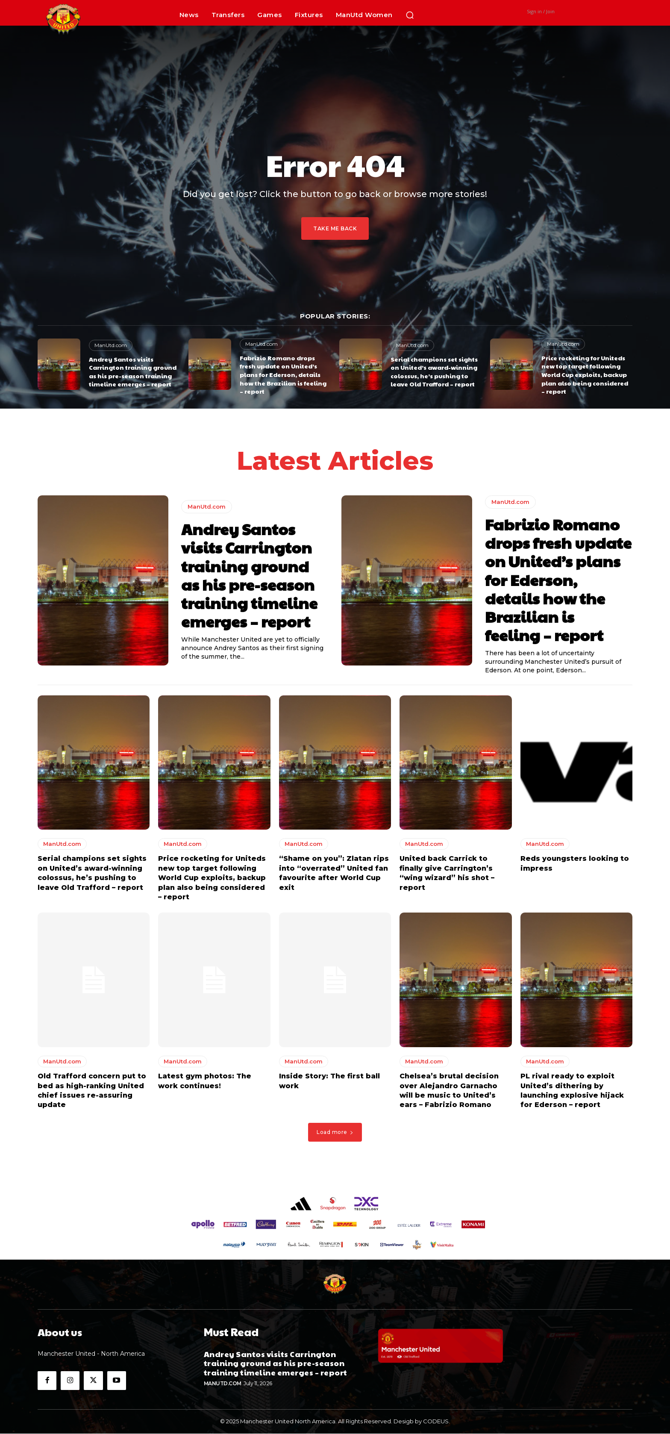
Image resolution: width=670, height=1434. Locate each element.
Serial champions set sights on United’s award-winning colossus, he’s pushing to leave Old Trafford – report (434, 372)
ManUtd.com (110, 345)
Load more (335, 1132)
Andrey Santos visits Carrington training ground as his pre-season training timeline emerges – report (132, 372)
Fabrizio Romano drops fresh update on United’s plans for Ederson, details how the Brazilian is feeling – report (283, 374)
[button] (409, 15)
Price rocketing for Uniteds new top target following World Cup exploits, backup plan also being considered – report (584, 374)
